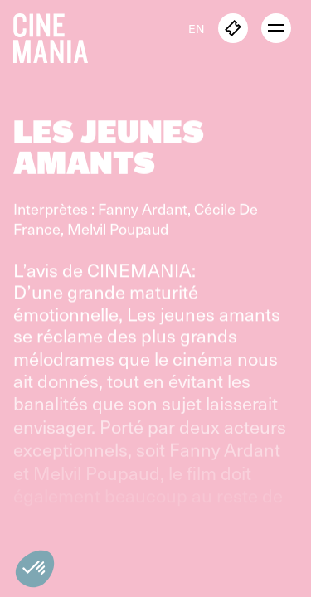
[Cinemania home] (57, 35)
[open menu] (276, 28)
